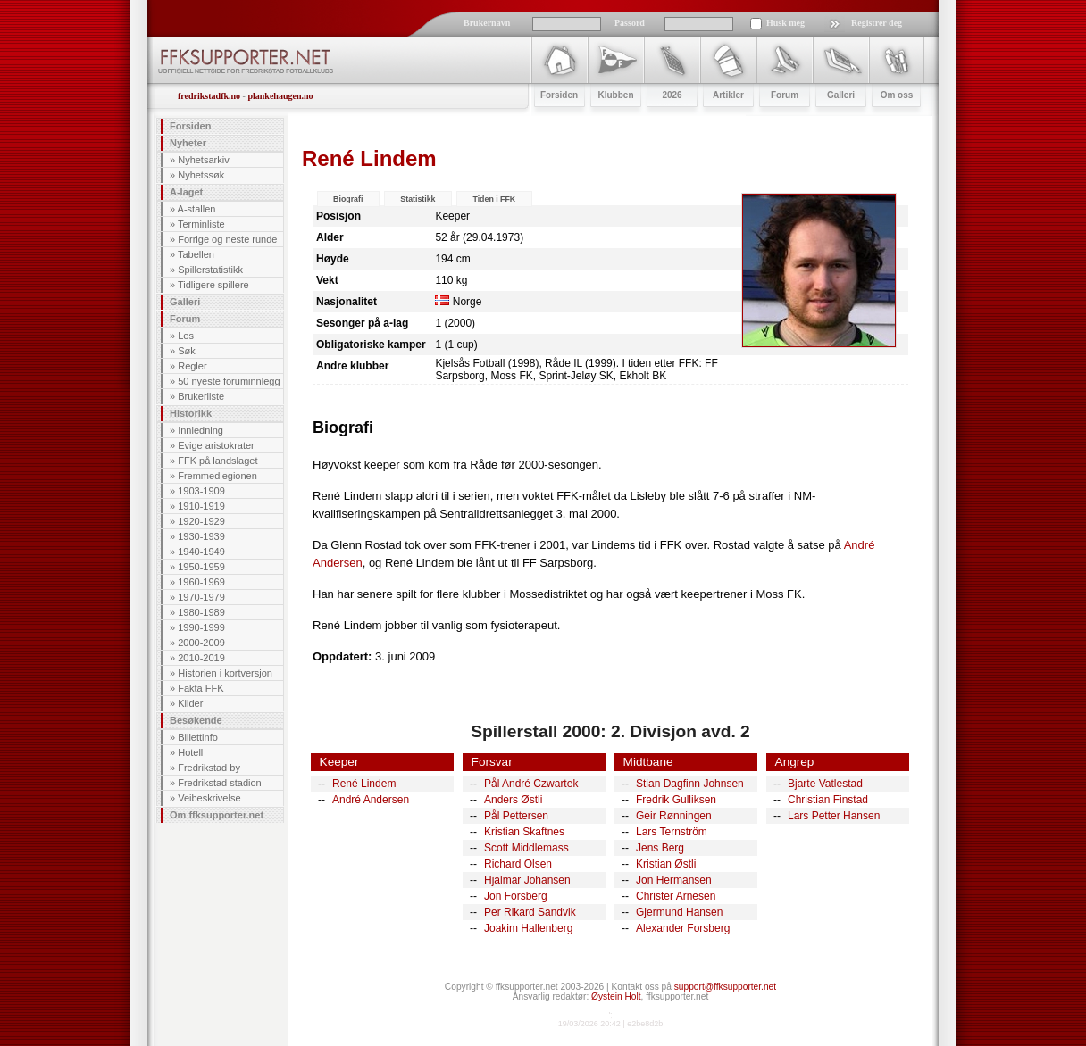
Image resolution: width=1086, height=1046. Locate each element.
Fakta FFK (200, 688)
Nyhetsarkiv (203, 159)
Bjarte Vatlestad (825, 783)
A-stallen (197, 208)
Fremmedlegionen (217, 475)
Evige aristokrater (216, 445)
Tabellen (196, 254)
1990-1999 (201, 627)
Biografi (348, 199)
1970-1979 (201, 597)
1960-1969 (201, 582)
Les (186, 335)
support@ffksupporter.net (725, 987)
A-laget (186, 192)
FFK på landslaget (217, 460)
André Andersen (370, 799)
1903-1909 (201, 491)
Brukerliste (201, 396)
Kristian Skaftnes (524, 832)
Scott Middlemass (526, 848)
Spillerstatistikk (210, 269)
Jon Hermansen (674, 880)
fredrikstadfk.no (209, 96)
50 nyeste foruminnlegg (229, 381)
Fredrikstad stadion (220, 782)
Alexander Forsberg (683, 928)
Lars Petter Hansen (834, 815)
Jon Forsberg (515, 896)
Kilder (190, 703)
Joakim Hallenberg (528, 928)
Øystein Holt (615, 996)
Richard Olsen (518, 864)
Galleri (185, 301)
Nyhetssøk (201, 175)
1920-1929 (201, 521)
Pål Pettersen (516, 815)
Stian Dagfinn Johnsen (690, 783)
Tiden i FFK (493, 199)
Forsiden (190, 125)
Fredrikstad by (209, 767)
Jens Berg (660, 848)
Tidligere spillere (213, 284)
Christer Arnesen (675, 896)
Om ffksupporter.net (216, 814)
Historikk (191, 413)
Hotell (190, 752)
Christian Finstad (828, 799)
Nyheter (188, 142)
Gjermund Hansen (679, 912)
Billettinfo (198, 737)
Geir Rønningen (674, 815)
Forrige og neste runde (227, 239)
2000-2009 (201, 642)
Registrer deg (876, 23)
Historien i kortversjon (225, 673)
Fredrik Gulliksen (676, 799)
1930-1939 (201, 536)
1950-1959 (201, 566)
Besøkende (196, 720)
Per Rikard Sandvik (530, 912)
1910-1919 (201, 506)
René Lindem (364, 783)
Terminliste (201, 224)
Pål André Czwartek (531, 783)
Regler (192, 366)
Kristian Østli (666, 864)
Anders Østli (513, 799)
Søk (187, 350)
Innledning (200, 430)
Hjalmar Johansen (527, 880)
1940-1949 (201, 551)
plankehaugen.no (280, 96)
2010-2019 (201, 657)
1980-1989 (201, 612)
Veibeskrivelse (209, 798)
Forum (185, 318)
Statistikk (417, 199)
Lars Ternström (671, 832)
